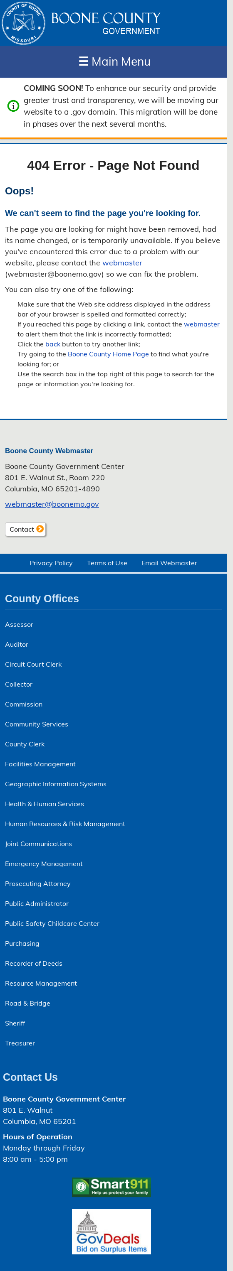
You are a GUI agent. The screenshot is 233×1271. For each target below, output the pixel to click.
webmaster (122, 262)
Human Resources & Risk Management (65, 824)
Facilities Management (40, 764)
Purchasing (22, 943)
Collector (18, 684)
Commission (23, 704)
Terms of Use (107, 563)
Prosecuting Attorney (38, 883)
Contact (19, 530)
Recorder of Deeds (33, 963)
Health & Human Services (44, 804)
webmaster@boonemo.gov (52, 504)
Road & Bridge (27, 1003)
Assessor (19, 624)
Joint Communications (38, 843)
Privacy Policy (51, 563)
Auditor (16, 644)
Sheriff (15, 1023)
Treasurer (20, 1043)
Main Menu (114, 61)
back (52, 344)
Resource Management (41, 983)
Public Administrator (37, 903)
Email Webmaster (169, 563)
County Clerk (25, 744)
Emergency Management (44, 863)
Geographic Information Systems (56, 784)
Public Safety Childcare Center (52, 923)
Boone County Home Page (108, 354)
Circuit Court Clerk (33, 664)
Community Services (36, 724)
